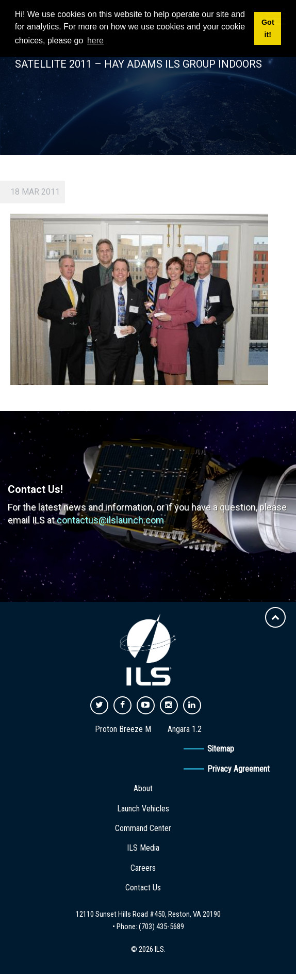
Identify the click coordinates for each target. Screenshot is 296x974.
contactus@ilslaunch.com (110, 520)
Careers (143, 868)
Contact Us (143, 887)
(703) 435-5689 (161, 926)
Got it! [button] (267, 28)
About (143, 788)
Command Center (143, 828)
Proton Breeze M (123, 729)
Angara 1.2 (185, 729)
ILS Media (143, 848)
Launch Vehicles (143, 808)
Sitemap (220, 749)
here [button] (95, 40)
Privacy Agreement (238, 769)
